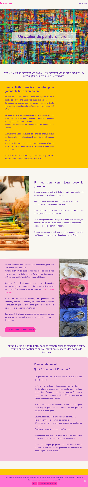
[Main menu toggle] (82, 3)
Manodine (6, 3)
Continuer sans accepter (47, 483)
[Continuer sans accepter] (85, 481)
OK (34, 483)
